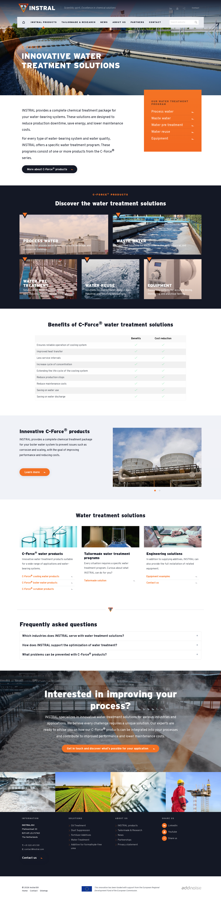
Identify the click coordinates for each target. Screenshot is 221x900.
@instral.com (38, 849)
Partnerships (124, 839)
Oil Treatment (78, 825)
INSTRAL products (44, 22)
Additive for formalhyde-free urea (86, 846)
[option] (157, 457)
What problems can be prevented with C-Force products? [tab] (64, 654)
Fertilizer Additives (81, 835)
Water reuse (160, 132)
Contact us (29, 857)
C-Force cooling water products (40, 576)
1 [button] (154, 490)
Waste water (161, 118)
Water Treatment (80, 839)
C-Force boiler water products (39, 582)
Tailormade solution (95, 580)
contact (28, 849)
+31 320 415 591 (32, 845)
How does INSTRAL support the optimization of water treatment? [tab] (69, 645)
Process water (162, 112)
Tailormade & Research (79, 22)
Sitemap (44, 891)
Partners (137, 22)
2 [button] (158, 490)
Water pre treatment (167, 125)
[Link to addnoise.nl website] (192, 888)
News (104, 22)
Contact (195, 8)
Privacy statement (128, 844)
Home (23, 22)
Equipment (159, 139)
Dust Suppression (80, 830)
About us (119, 22)
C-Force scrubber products (38, 589)
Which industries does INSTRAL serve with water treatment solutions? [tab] (73, 636)
